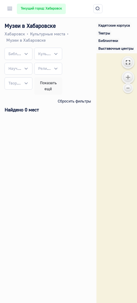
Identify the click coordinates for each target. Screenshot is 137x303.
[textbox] (14, 54)
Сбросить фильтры (74, 101)
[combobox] (18, 54)
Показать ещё (48, 85)
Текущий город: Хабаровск (41, 8)
